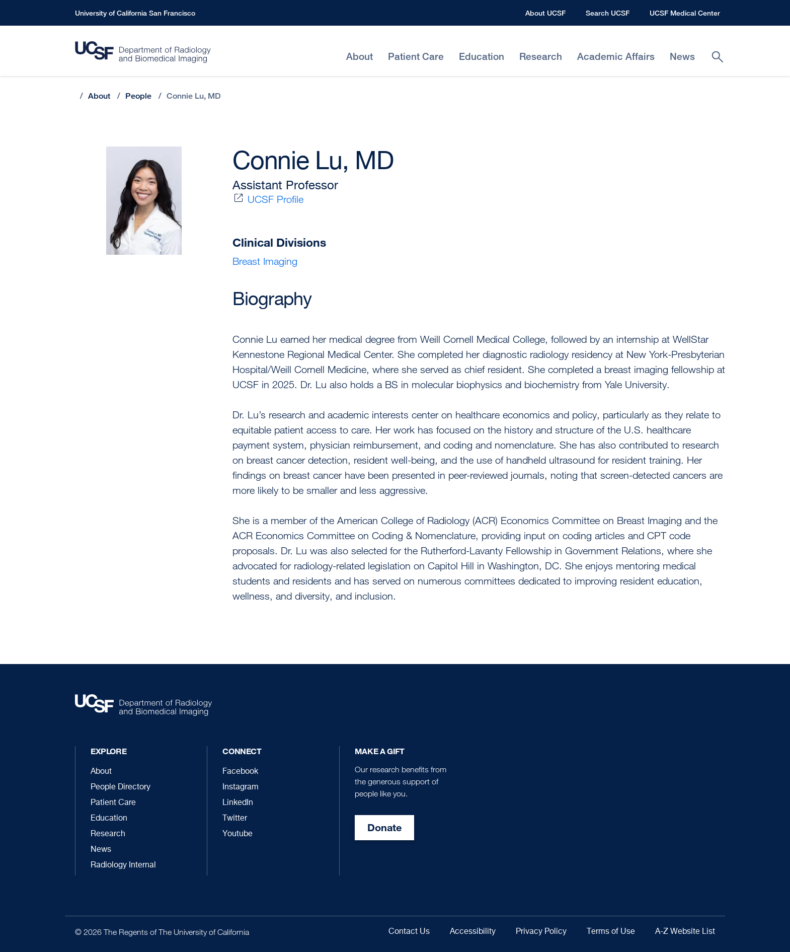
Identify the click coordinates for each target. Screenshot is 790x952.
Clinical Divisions (279, 242)
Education (109, 819)
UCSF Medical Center (685, 13)
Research (108, 834)
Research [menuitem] (540, 56)
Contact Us (409, 932)
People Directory (120, 787)
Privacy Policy (541, 932)
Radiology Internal (123, 865)
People (138, 96)
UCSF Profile (275, 199)
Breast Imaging (264, 261)
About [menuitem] (359, 56)
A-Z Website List (685, 932)
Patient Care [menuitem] (416, 56)
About (99, 96)
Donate (384, 827)
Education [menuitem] (481, 56)
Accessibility (473, 932)
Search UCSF (607, 13)
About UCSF (545, 13)
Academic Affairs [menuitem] (616, 56)
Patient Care (113, 803)
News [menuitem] (682, 56)
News (101, 850)
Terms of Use (611, 932)
